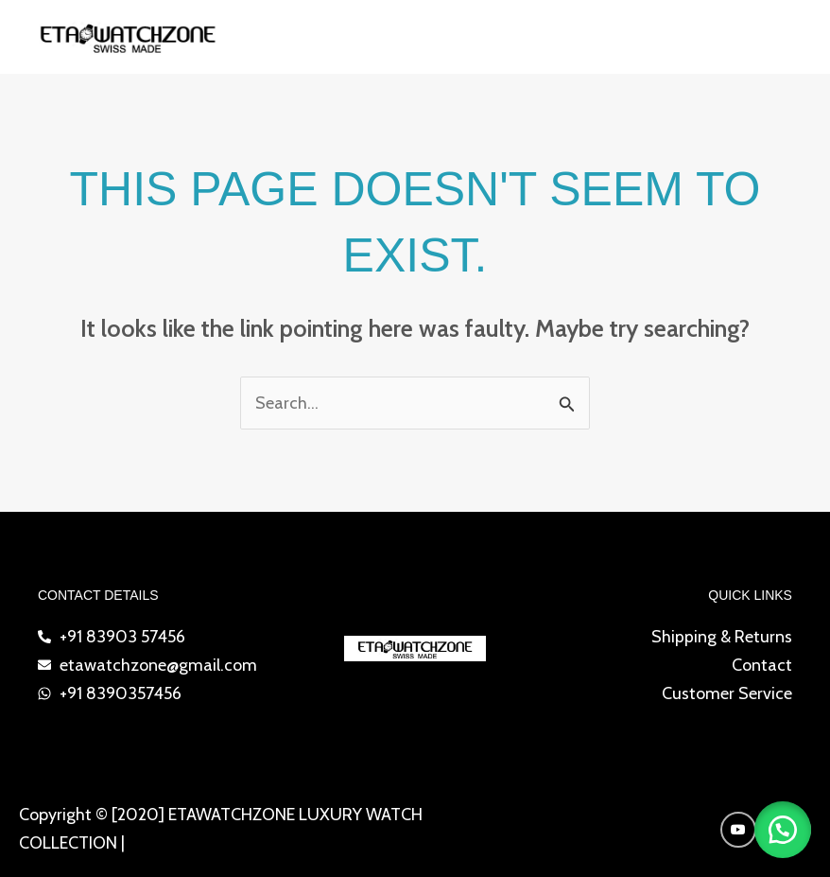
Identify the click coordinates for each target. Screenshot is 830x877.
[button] (782, 829)
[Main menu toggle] (790, 37)
